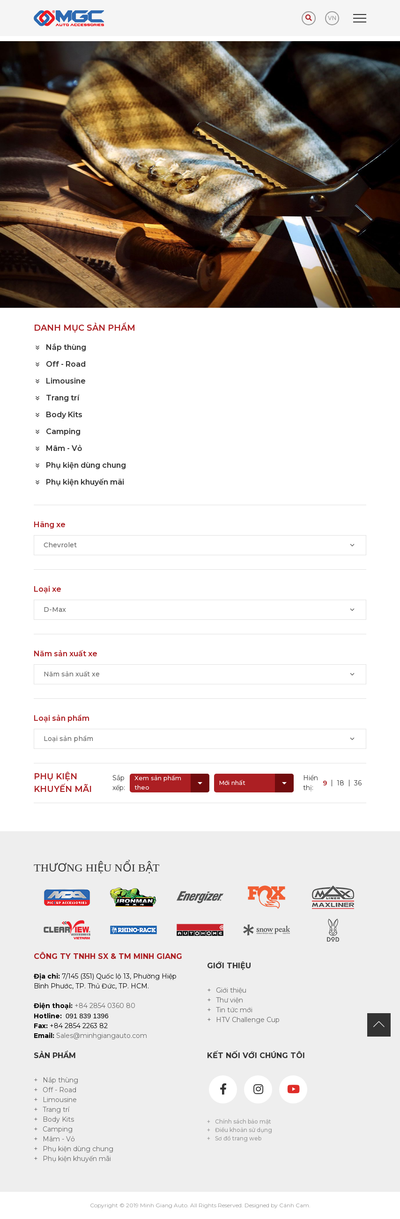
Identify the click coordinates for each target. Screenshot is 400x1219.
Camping (58, 1129)
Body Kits (58, 1119)
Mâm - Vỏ (59, 1139)
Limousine (60, 1100)
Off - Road (59, 1090)
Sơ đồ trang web (238, 1138)
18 (340, 783)
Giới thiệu (231, 990)
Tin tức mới (234, 1010)
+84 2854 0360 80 (104, 1005)
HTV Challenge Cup (248, 1020)
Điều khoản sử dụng (243, 1129)
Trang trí (56, 1109)
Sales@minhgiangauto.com (101, 1035)
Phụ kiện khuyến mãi (77, 1158)
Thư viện (229, 1000)
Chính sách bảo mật (243, 1121)
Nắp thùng (60, 1080)
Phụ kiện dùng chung (78, 1149)
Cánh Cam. (295, 1205)
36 (358, 783)
